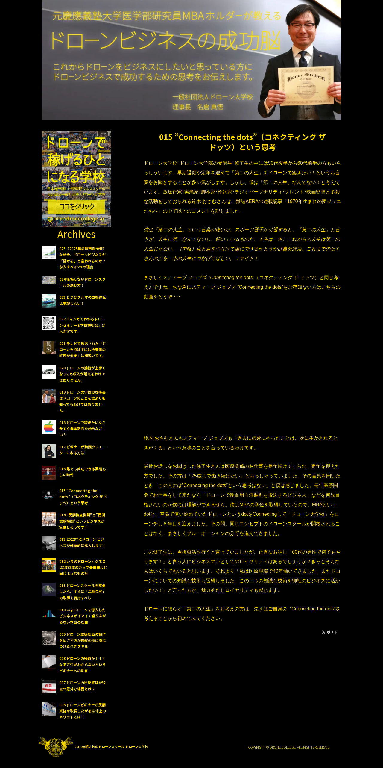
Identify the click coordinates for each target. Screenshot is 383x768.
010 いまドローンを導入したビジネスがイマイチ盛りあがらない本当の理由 (82, 616)
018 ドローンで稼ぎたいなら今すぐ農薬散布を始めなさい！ (82, 428)
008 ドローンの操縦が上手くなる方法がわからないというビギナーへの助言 (82, 664)
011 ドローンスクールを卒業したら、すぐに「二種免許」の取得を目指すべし (82, 591)
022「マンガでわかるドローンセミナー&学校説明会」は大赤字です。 (82, 325)
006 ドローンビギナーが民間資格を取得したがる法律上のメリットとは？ (82, 710)
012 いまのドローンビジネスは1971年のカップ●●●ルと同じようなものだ (83, 567)
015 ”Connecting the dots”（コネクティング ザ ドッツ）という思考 (242, 141)
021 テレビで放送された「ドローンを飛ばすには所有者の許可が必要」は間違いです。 (82, 349)
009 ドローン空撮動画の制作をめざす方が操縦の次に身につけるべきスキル (82, 640)
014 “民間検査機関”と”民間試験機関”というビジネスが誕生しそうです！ (82, 521)
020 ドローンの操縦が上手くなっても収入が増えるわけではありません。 (82, 374)
